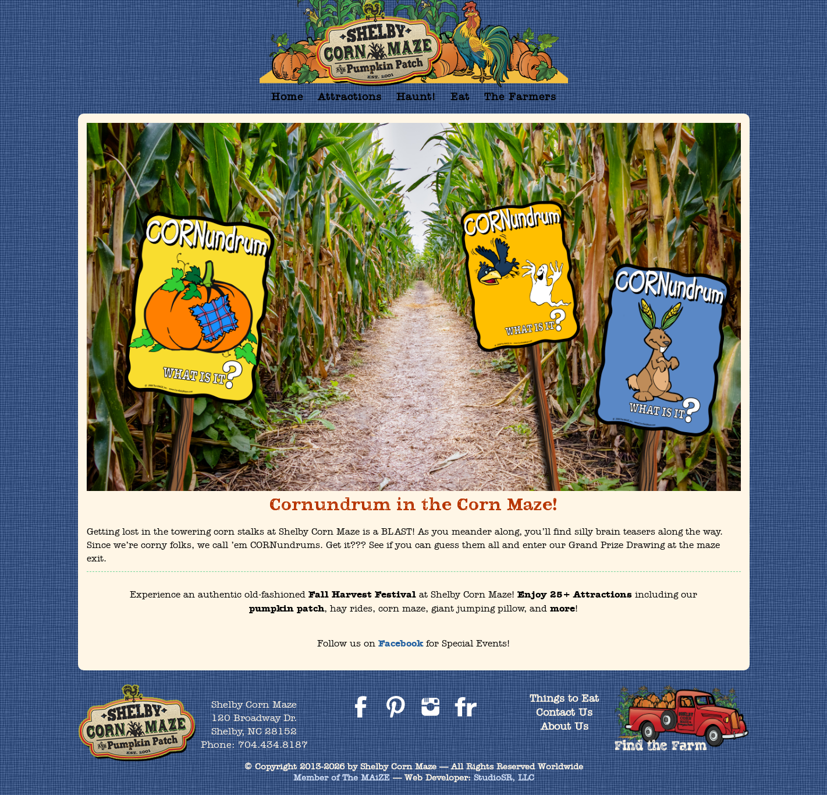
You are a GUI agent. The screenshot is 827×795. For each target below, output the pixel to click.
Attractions (350, 96)
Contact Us (564, 712)
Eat (460, 96)
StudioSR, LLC (504, 777)
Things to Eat (564, 698)
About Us (564, 726)
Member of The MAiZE (341, 777)
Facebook (400, 643)
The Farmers (520, 96)
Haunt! (416, 96)
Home (287, 96)
